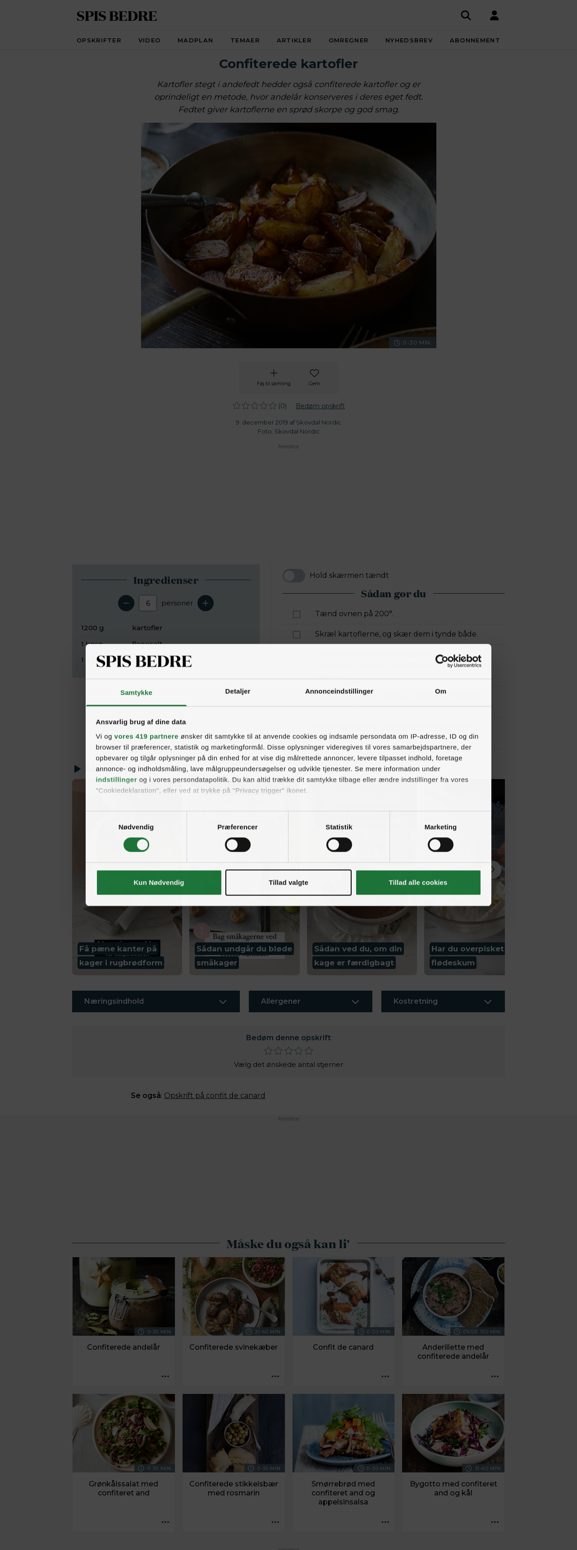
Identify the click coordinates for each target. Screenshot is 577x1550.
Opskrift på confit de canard (215, 1095)
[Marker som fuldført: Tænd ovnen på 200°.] (296, 614)
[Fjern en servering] (126, 603)
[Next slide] (492, 870)
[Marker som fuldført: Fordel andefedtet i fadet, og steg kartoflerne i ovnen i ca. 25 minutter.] (296, 697)
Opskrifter (99, 40)
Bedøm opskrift (320, 406)
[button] (127, 877)
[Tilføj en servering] (205, 603)
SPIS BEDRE (117, 15)
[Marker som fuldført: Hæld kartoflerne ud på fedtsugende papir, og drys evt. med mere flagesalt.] (296, 728)
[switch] (294, 575)
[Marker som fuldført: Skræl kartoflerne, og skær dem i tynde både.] (296, 634)
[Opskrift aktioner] (165, 1376)
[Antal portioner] (148, 603)
